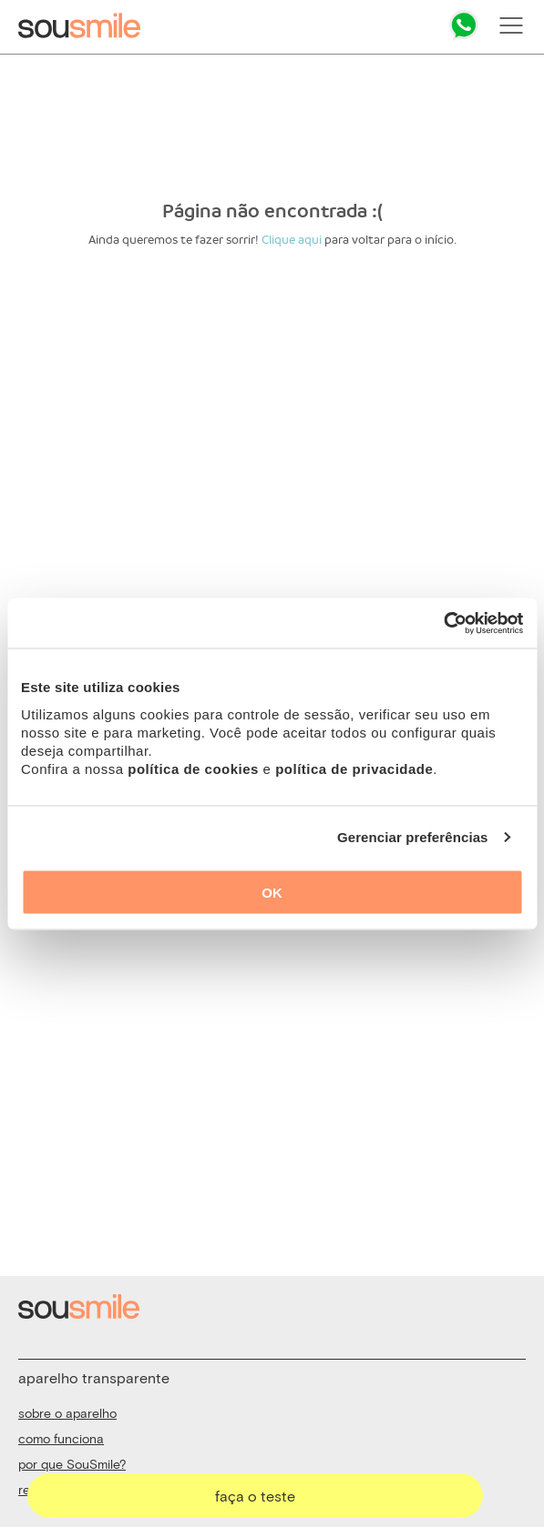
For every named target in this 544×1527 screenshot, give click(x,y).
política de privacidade (354, 768)
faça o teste (255, 1495)
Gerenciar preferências (412, 837)
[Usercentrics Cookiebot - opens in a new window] (443, 623)
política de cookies (193, 768)
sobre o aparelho (67, 1413)
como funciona (61, 1438)
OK (272, 891)
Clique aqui (292, 239)
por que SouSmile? (72, 1464)
